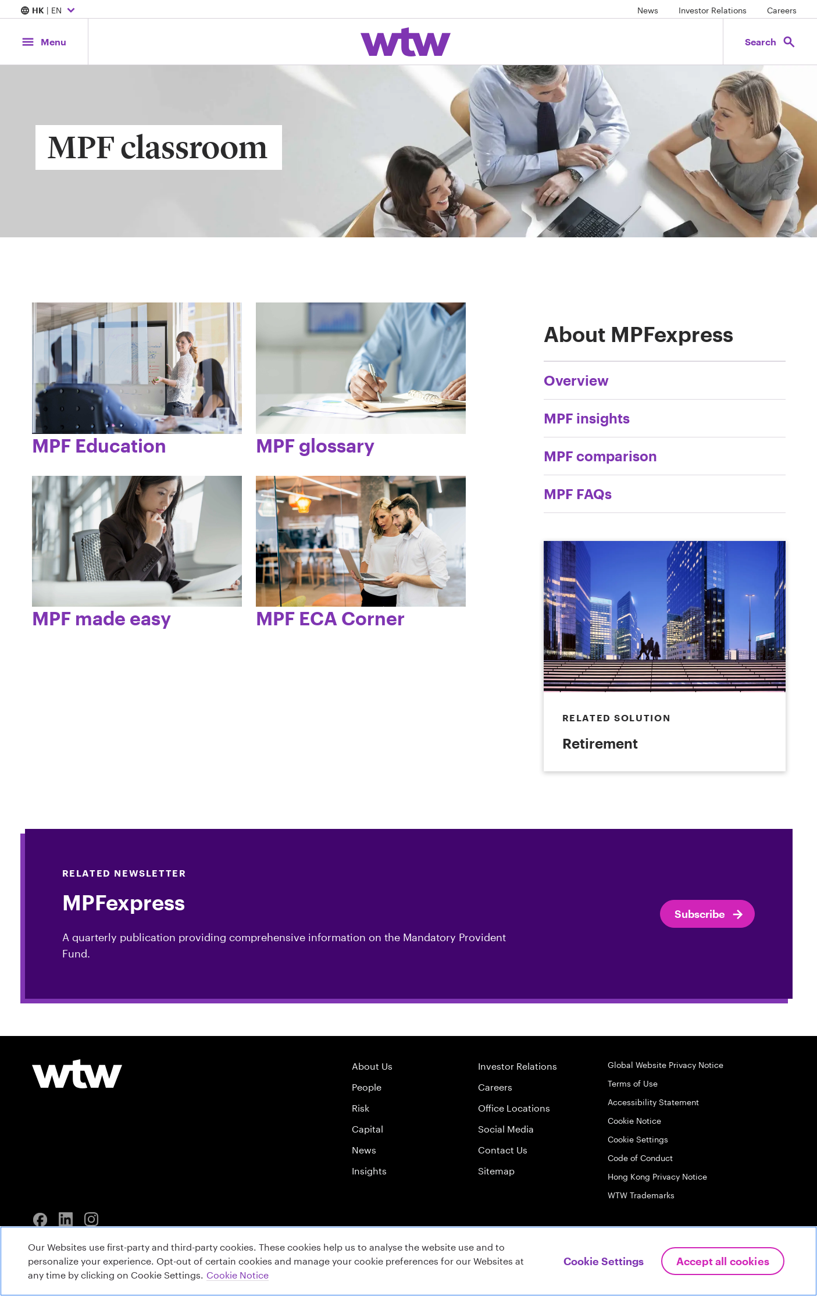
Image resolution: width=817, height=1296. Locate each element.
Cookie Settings (638, 1139)
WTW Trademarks (641, 1195)
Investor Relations (713, 10)
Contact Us (502, 1149)
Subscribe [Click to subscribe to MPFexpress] (710, 914)
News (647, 10)
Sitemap (496, 1170)
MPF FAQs (578, 493)
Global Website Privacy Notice (665, 1065)
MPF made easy (101, 618)
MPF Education (99, 445)
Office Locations (514, 1107)
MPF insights (587, 418)
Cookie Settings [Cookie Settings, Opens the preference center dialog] (603, 1261)
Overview (576, 380)
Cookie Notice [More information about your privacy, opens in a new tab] (237, 1274)
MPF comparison (600, 455)
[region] (408, 1261)
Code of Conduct (640, 1158)
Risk (360, 1107)
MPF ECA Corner (330, 618)
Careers (782, 10)
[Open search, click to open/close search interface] (769, 42)
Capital (367, 1128)
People (366, 1086)
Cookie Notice (634, 1121)
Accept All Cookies (722, 1261)
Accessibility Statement (653, 1102)
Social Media (506, 1128)
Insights (369, 1170)
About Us (372, 1065)
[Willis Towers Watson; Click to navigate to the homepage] (405, 42)
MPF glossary (315, 445)
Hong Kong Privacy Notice (657, 1176)
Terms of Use (633, 1083)
